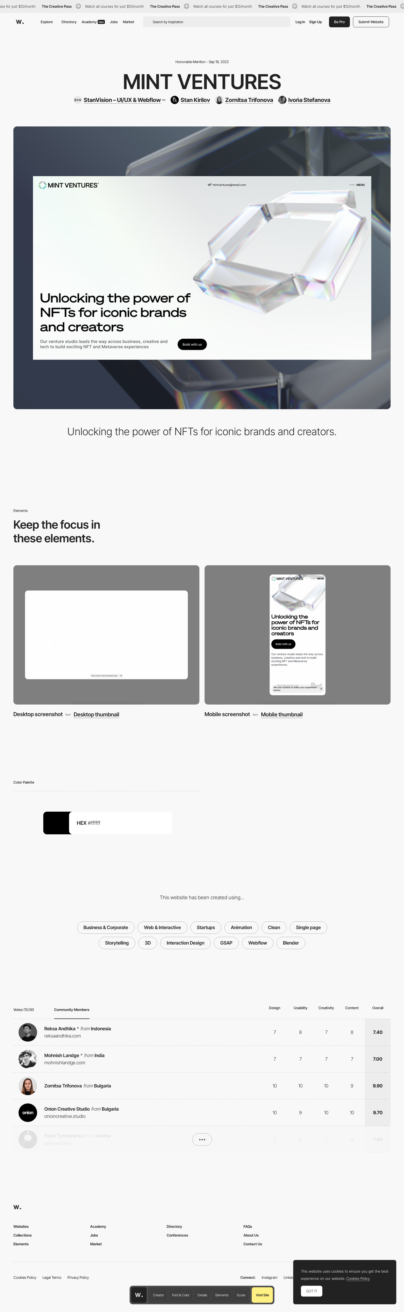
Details (202, 1295)
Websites (21, 1226)
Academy (93, 22)
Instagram (269, 1277)
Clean (274, 927)
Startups (206, 927)
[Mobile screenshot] (298, 635)
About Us (251, 1235)
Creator (158, 1295)
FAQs (247, 1226)
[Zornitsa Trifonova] (244, 100)
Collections (22, 1235)
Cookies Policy (24, 1277)
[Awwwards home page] (139, 1295)
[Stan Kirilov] (190, 100)
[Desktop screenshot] (106, 635)
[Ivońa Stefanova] (304, 100)
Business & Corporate (105, 927)
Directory (69, 22)
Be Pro (339, 22)
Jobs (114, 22)
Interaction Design (185, 943)
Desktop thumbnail (96, 714)
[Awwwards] (20, 22)
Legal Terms (52, 1277)
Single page (308, 927)
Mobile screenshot (227, 714)
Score (241, 1295)
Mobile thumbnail (282, 714)
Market (128, 22)
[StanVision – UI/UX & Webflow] (119, 100)
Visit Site (262, 1295)
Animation (241, 927)
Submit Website (371, 22)
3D (148, 943)
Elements (222, 1295)
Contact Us (252, 1244)
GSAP (226, 943)
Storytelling (117, 943)
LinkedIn (290, 1277)
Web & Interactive (162, 927)
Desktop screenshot (38, 714)
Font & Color (180, 1295)
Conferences (177, 1235)
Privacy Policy (78, 1277)
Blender (291, 943)
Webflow (257, 943)
